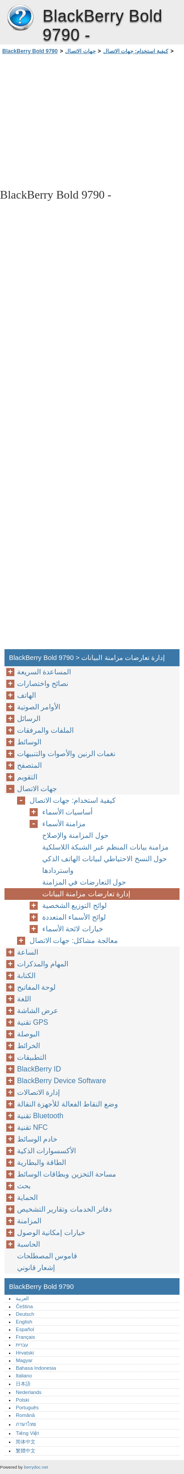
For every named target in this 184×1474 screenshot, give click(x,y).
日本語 (23, 1383)
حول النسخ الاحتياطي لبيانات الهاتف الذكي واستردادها (104, 864)
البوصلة (28, 1034)
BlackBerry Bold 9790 (20, 17)
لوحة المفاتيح (36, 987)
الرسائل (28, 718)
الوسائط (29, 742)
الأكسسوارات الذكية (46, 1151)
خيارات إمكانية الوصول (51, 1232)
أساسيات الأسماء (67, 812)
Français (25, 1337)
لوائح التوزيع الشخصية (74, 905)
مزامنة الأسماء (64, 824)
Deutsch (25, 1314)
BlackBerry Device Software (61, 1080)
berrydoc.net (36, 1467)
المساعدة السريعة (44, 672)
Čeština (24, 1306)
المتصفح (29, 765)
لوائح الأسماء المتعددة (74, 917)
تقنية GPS (32, 1022)
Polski (22, 1400)
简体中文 (25, 1441)
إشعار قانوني (36, 1267)
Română (25, 1415)
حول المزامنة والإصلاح (75, 835)
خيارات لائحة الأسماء (72, 929)
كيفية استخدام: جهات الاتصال (135, 51)
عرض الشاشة (37, 1010)
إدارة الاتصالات (38, 1092)
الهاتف (26, 695)
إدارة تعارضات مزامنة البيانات (86, 894)
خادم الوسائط (37, 1139)
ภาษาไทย (26, 1424)
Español (25, 1329)
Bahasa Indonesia (36, 1368)
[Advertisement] (92, 121)
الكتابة (26, 975)
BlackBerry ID (39, 1069)
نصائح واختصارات (42, 683)
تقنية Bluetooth (40, 1116)
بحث (24, 1186)
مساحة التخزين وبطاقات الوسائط (66, 1174)
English (24, 1321)
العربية (22, 1298)
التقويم (27, 777)
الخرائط (28, 1045)
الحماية (27, 1197)
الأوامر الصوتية (38, 707)
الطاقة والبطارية (41, 1162)
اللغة (24, 999)
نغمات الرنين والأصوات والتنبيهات (66, 753)
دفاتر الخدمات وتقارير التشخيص (64, 1209)
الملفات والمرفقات (45, 730)
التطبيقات (31, 1057)
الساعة (27, 952)
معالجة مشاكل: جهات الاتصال (74, 940)
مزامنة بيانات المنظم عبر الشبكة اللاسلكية (105, 847)
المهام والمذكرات (42, 964)
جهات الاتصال (80, 51)
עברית (22, 1344)
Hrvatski (25, 1352)
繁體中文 (25, 1450)
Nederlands (28, 1392)
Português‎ (27, 1407)
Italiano (24, 1375)
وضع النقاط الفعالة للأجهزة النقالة (67, 1104)
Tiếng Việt (27, 1433)
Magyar (24, 1360)
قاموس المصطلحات (47, 1256)
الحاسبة (28, 1244)
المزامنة (29, 1221)
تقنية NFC (32, 1127)
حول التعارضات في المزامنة (84, 882)
